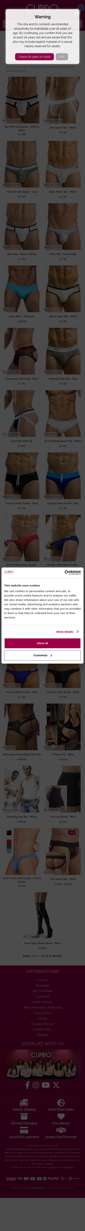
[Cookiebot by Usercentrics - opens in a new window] (65, 572)
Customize (42, 655)
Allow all (42, 643)
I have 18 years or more (34, 56)
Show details (64, 631)
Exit (61, 56)
